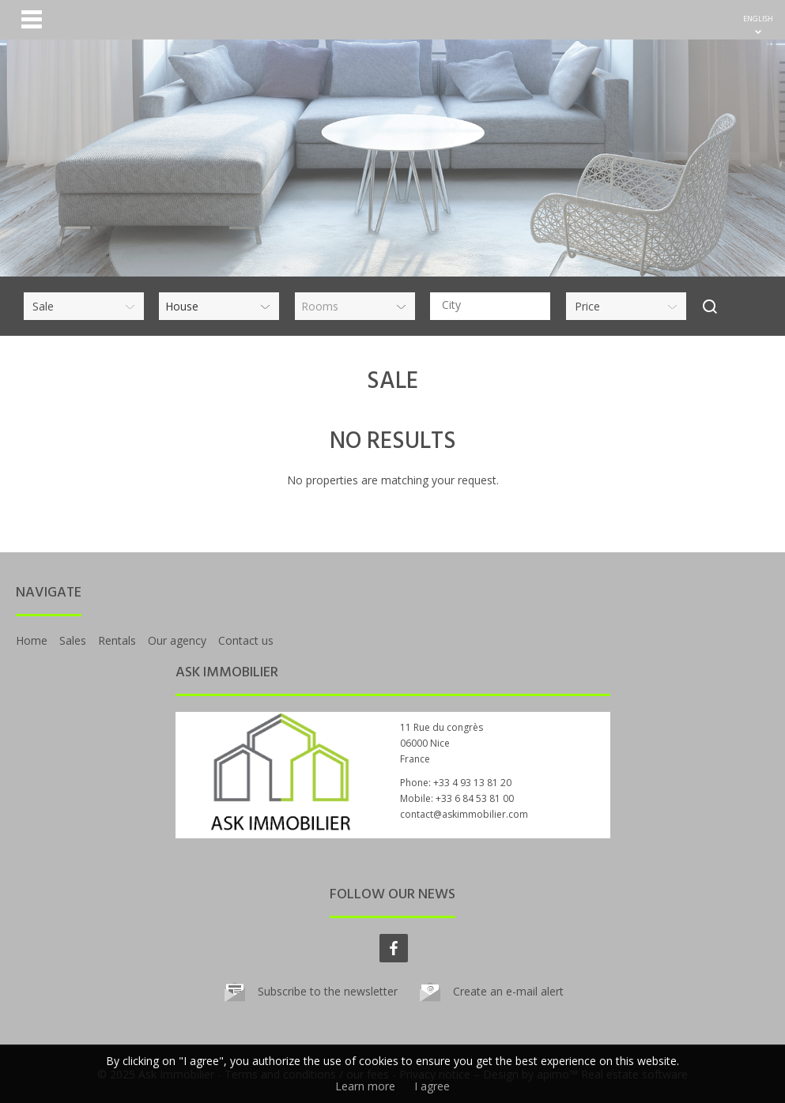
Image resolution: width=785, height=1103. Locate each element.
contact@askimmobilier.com (464, 814)
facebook (393, 948)
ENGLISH (758, 18)
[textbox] (494, 305)
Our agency (177, 640)
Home (31, 640)
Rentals (117, 640)
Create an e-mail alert (508, 991)
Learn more (365, 1086)
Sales (72, 640)
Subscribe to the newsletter (328, 991)
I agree (432, 1086)
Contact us (246, 640)
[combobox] (490, 306)
